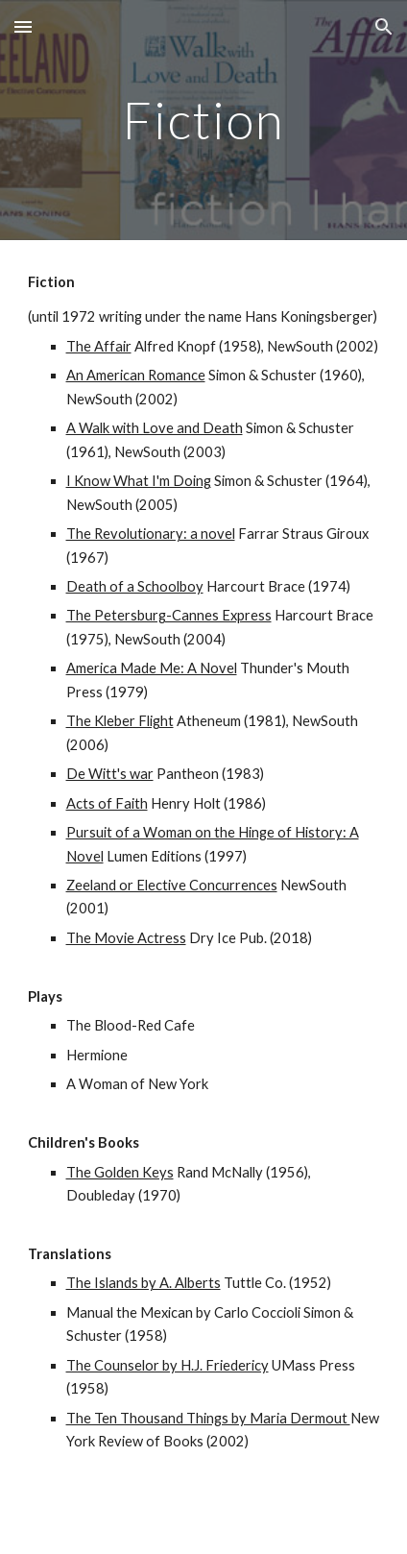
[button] (23, 26)
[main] (204, 119)
